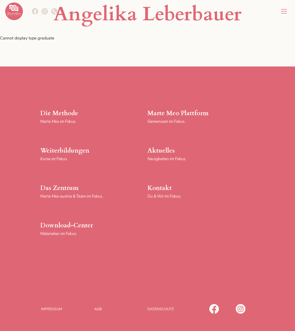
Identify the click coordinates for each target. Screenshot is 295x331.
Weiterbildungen (77, 154)
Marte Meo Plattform (185, 117)
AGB (98, 309)
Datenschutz (161, 309)
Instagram (240, 309)
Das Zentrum (77, 192)
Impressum (51, 309)
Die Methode (77, 117)
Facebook (214, 309)
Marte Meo (14, 11)
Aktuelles (185, 154)
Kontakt (185, 192)
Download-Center (77, 229)
